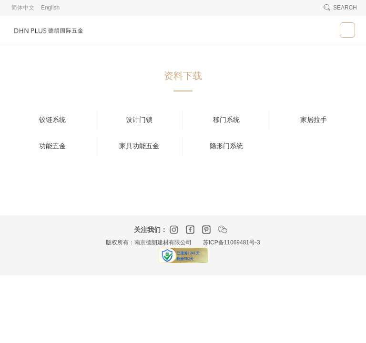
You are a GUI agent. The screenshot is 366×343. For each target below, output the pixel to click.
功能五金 (52, 146)
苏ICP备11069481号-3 (231, 242)
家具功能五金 (139, 146)
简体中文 (22, 7)
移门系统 (226, 119)
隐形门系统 (226, 146)
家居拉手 (313, 119)
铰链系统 (52, 119)
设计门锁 (139, 119)
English (50, 7)
